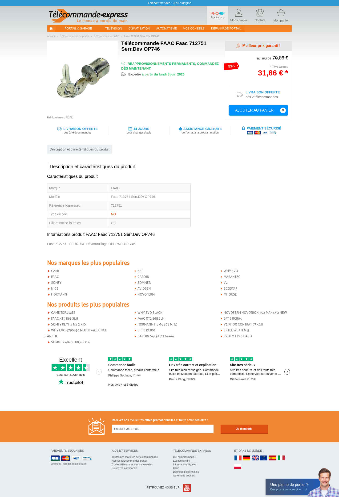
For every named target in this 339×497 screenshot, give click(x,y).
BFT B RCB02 (146, 330)
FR (238, 458)
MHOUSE (230, 294)
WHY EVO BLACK (149, 313)
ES (272, 458)
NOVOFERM (146, 294)
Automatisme (166, 28)
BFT (140, 271)
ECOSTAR (230, 289)
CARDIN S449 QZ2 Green (155, 336)
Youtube (187, 488)
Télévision (113, 28)
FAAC (55, 277)
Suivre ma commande (124, 468)
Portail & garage (78, 28)
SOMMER (144, 283)
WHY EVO (231, 271)
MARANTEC (232, 277)
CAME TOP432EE (63, 313)
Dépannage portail (226, 28)
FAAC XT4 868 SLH (64, 319)
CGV (176, 468)
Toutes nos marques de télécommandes (135, 456)
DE (246, 458)
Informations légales (184, 464)
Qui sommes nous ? (184, 456)
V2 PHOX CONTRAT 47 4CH (243, 324)
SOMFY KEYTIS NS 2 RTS (68, 324)
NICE (54, 289)
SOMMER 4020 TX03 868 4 (70, 342)
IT (281, 458)
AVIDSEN (144, 289)
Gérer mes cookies (184, 475)
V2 (226, 283)
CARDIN (143, 277)
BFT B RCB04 (233, 319)
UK (255, 458)
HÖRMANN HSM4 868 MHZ (157, 324)
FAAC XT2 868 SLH (151, 319)
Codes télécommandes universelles (132, 464)
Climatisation (139, 28)
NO (113, 214)
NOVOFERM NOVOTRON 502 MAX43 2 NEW (255, 313)
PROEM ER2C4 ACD (238, 336)
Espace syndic (181, 460)
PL (238, 467)
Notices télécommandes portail (129, 460)
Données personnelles (186, 471)
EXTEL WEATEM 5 (236, 330)
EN (264, 458)
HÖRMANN (59, 294)
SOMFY (56, 283)
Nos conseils (194, 28)
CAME (55, 271)
